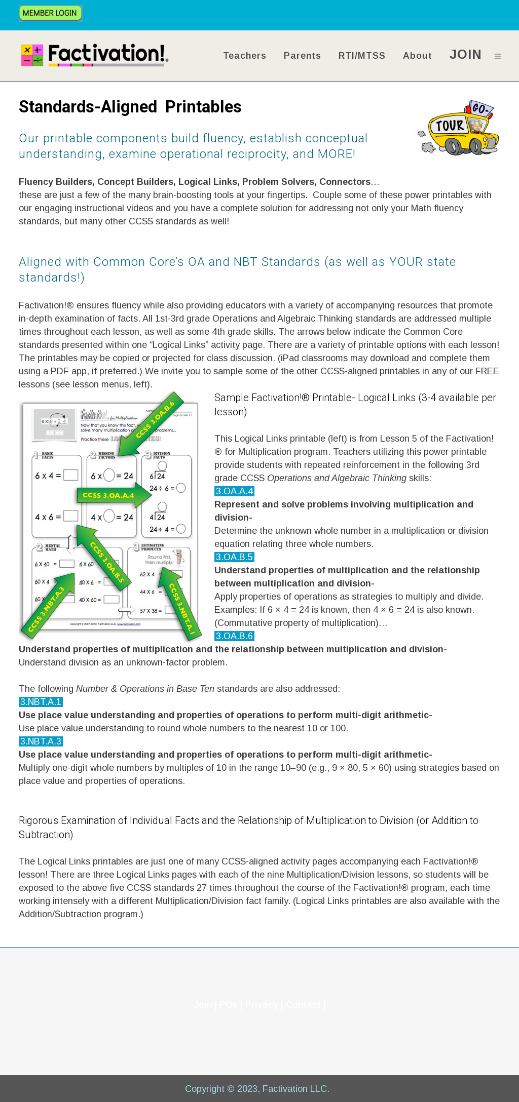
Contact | (306, 1005)
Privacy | (265, 1005)
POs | (231, 1005)
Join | (205, 1005)
